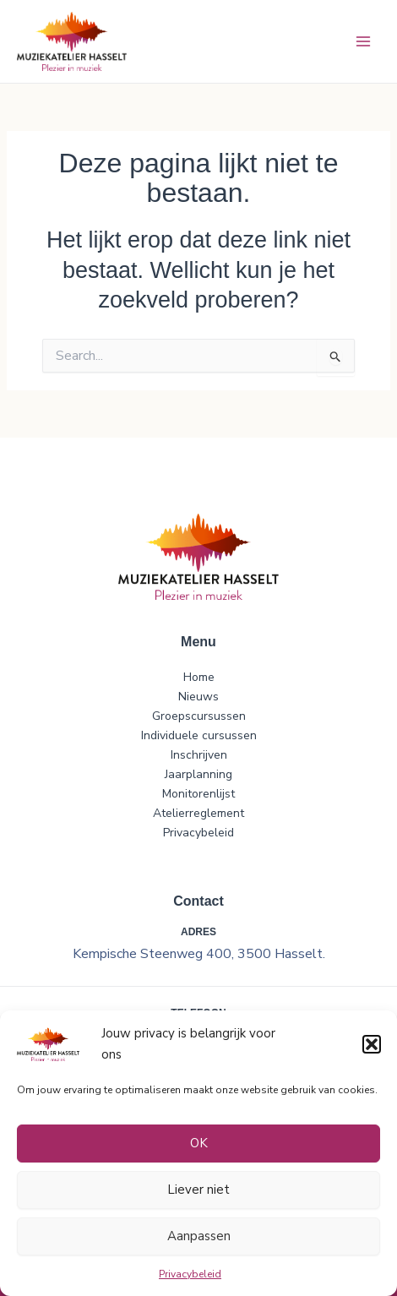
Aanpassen (199, 1236)
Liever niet (198, 1189)
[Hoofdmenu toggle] (362, 42)
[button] (371, 1044)
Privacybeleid (190, 1274)
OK (199, 1143)
